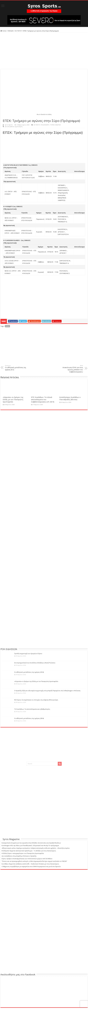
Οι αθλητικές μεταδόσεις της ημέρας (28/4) (29, 718)
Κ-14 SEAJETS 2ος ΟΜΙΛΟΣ (13, 206)
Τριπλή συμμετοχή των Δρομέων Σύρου (28, 653)
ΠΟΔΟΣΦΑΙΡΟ (45, 125)
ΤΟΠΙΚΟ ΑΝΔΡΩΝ (55, 125)
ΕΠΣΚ (7, 326)
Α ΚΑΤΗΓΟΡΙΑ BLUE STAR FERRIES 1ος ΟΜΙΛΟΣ (20, 165)
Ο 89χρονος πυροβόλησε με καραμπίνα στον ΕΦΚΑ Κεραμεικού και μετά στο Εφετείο (31, 866)
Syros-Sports (9, 125)
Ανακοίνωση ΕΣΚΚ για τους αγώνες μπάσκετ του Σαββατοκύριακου (71, 369)
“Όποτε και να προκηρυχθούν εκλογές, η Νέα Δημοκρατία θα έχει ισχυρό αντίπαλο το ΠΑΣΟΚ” (34, 861)
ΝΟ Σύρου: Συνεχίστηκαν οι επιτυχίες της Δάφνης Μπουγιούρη (36, 700)
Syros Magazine (11, 839)
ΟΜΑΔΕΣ (11, 31)
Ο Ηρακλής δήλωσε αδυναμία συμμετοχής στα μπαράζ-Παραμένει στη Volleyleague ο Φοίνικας (47, 691)
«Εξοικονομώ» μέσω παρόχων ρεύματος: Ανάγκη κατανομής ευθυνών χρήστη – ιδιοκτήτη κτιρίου (36, 848)
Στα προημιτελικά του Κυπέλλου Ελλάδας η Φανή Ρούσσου (34, 663)
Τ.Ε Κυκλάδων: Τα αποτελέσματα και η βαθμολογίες (32, 709)
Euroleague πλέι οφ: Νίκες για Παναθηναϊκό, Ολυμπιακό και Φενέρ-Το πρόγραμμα (30, 845)
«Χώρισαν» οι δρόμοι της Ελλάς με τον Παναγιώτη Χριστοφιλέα (13, 399)
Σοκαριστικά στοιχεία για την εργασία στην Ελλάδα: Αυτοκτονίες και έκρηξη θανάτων (31, 843)
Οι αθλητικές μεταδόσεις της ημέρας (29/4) (29, 672)
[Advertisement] (44, 51)
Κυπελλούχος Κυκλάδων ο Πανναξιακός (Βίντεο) (70, 398)
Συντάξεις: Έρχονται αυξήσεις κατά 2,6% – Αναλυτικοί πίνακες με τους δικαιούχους (30, 864)
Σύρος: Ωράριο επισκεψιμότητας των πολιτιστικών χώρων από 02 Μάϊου (27, 859)
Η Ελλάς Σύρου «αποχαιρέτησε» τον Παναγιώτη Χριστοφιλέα (23, 853)
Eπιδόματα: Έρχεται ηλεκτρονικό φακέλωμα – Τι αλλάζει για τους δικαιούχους (29, 851)
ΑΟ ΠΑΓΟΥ (18, 31)
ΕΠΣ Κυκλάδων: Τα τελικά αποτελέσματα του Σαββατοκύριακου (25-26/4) (42, 399)
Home (3, 31)
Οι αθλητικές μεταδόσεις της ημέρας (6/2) (17, 368)
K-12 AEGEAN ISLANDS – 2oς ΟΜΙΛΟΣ (16, 240)
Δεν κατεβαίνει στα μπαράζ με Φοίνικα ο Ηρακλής (19, 856)
